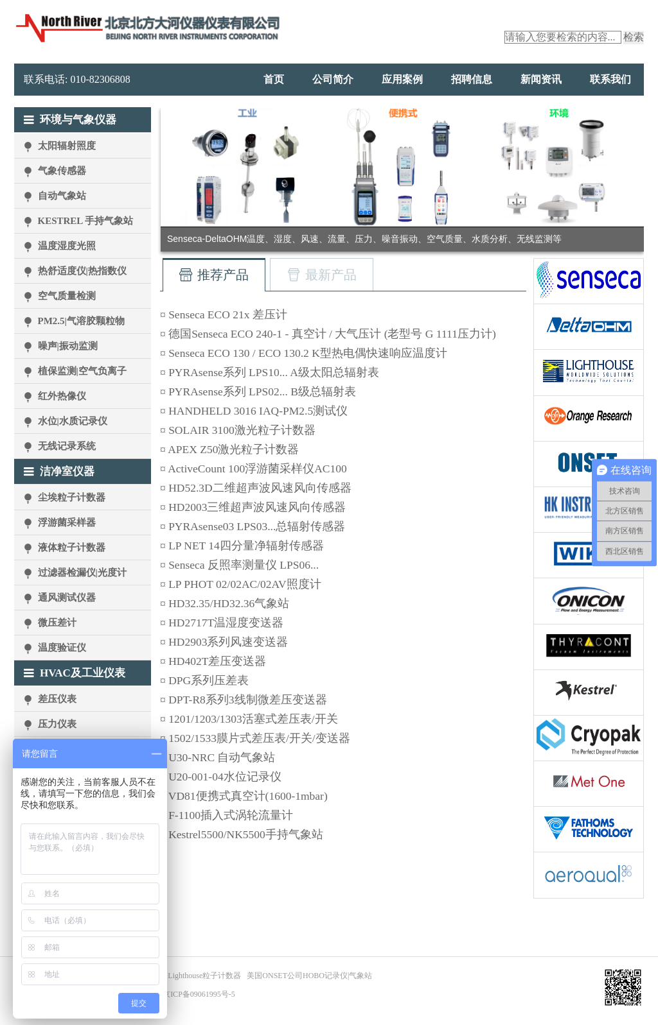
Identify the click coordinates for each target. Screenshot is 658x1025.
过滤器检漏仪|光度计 (82, 572)
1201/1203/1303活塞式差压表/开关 (253, 718)
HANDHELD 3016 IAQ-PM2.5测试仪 (258, 410)
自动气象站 (62, 196)
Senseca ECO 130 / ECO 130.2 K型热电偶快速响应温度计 (307, 353)
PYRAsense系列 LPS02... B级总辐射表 (262, 391)
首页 (273, 79)
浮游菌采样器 (67, 522)
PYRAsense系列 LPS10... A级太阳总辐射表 (273, 372)
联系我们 (610, 79)
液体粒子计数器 (71, 547)
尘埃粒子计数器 (71, 497)
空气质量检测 (67, 296)
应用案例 (402, 79)
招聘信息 (471, 79)
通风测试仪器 (67, 597)
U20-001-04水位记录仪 (224, 776)
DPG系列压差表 (208, 680)
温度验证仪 (62, 647)
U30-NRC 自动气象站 (221, 757)
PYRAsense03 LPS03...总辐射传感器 (256, 526)
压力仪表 (57, 724)
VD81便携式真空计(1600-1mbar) (248, 795)
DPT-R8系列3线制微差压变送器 (247, 699)
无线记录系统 (67, 446)
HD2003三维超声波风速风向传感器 (257, 507)
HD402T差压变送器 (217, 661)
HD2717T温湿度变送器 (225, 622)
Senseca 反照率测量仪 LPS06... (243, 564)
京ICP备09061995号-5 (199, 994)
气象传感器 (62, 171)
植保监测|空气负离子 (82, 371)
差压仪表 (57, 699)
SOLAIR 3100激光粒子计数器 (242, 430)
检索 (633, 36)
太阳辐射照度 (67, 146)
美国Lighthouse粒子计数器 (196, 975)
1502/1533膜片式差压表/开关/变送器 (259, 738)
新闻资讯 (541, 79)
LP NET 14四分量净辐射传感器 (246, 545)
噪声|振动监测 (68, 346)
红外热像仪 (62, 396)
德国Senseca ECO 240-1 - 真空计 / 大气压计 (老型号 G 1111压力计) (332, 333)
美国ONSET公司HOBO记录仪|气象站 (309, 975)
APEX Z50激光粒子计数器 (233, 449)
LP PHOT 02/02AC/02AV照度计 (244, 584)
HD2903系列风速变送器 (228, 641)
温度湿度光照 (67, 246)
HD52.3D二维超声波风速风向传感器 (259, 487)
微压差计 (57, 622)
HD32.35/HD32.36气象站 (228, 603)
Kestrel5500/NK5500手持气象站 (245, 834)
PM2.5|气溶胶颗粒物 (81, 321)
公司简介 (332, 79)
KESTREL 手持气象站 (86, 221)
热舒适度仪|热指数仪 (82, 271)
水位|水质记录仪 (72, 421)
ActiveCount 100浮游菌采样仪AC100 (257, 468)
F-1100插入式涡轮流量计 (230, 815)
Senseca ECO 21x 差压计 (227, 314)
